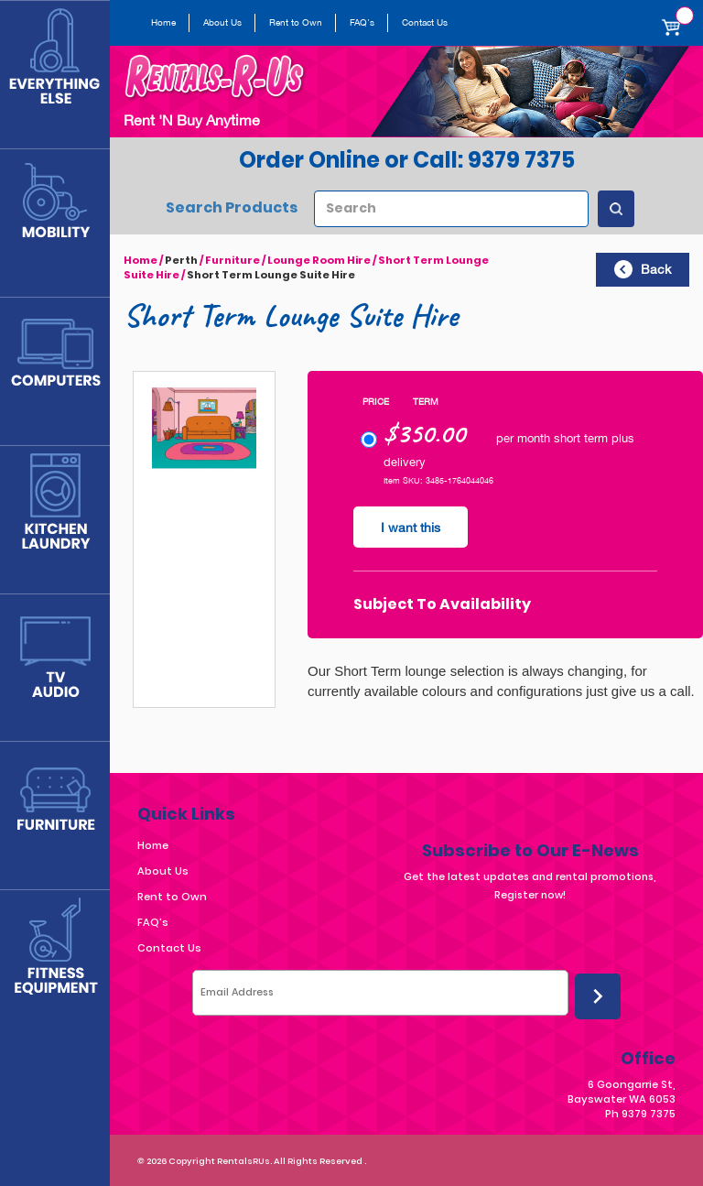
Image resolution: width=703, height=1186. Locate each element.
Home (163, 22)
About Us (222, 22)
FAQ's (362, 22)
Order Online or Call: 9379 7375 (407, 160)
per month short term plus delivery (497, 450)
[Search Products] (616, 208)
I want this (410, 527)
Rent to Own (295, 22)
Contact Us (425, 22)
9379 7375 (649, 1113)
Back (642, 269)
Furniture (232, 260)
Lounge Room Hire (319, 260)
